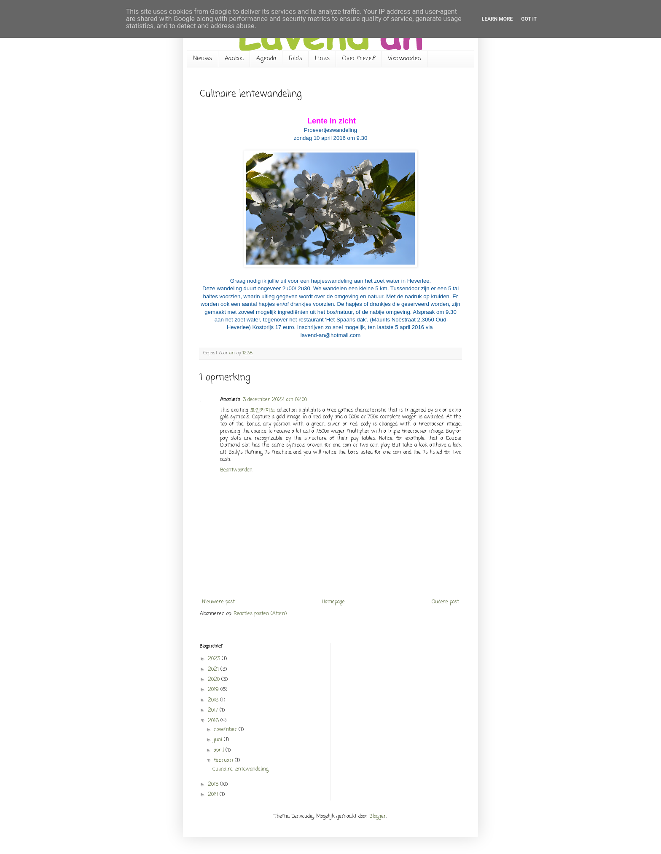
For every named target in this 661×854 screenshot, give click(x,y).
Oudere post (445, 602)
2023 (215, 659)
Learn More (497, 19)
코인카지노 (262, 410)
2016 (214, 721)
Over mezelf (358, 58)
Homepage (333, 602)
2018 (214, 700)
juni (219, 740)
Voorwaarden (404, 58)
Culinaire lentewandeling (240, 769)
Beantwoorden (236, 470)
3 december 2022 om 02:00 (275, 400)
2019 (214, 689)
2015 (214, 784)
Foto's (295, 58)
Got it (529, 19)
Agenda (266, 58)
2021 (214, 669)
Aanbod (234, 58)
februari (224, 760)
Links (322, 58)
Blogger (377, 816)
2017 (214, 710)
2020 (214, 679)
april (220, 750)
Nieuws (202, 58)
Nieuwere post (218, 602)
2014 (214, 794)
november (226, 730)
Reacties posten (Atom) (260, 614)
